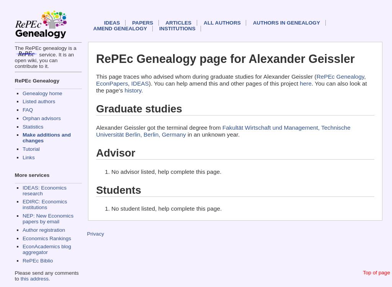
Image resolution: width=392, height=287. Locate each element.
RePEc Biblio (38, 261)
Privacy (95, 234)
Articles (178, 23)
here (306, 83)
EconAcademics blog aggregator (47, 249)
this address (35, 279)
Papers (142, 23)
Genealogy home (42, 93)
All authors (222, 23)
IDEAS (112, 23)
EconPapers (112, 83)
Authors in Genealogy (286, 23)
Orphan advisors (42, 118)
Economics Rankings (47, 238)
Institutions (177, 28)
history (132, 90)
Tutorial (31, 149)
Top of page (376, 272)
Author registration (44, 230)
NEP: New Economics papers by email (48, 218)
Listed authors (39, 101)
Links (29, 157)
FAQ (28, 110)
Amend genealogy (120, 28)
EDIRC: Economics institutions (45, 204)
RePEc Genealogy (340, 76)
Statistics (33, 127)
